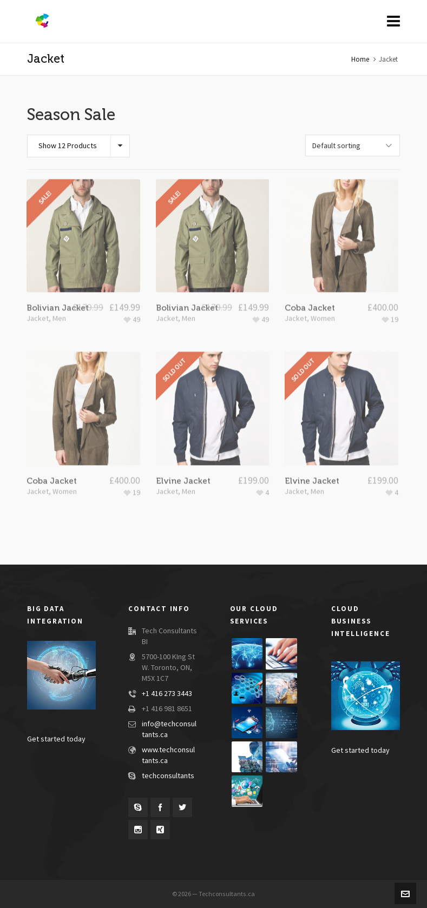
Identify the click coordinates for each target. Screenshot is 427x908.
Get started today (56, 739)
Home (360, 59)
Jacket (38, 298)
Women (323, 298)
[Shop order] (352, 145)
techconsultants (168, 776)
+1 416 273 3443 (167, 694)
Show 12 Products (67, 146)
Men (59, 298)
